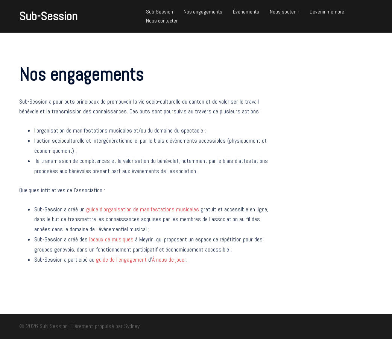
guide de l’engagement (121, 260)
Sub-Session (48, 16)
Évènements (246, 11)
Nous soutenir (284, 11)
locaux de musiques (111, 239)
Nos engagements (203, 11)
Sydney (132, 326)
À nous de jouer (169, 260)
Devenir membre (327, 11)
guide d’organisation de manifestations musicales (142, 209)
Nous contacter (162, 20)
